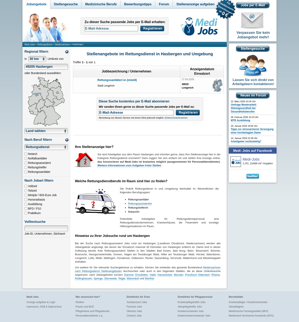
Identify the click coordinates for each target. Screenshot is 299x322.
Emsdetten (141, 274)
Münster (178, 274)
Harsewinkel (165, 274)
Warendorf (133, 278)
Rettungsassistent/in (140, 203)
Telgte (121, 278)
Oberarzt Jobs (134, 311)
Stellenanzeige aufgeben (195, 4)
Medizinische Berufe (101, 4)
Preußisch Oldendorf (197, 274)
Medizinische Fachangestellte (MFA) (248, 311)
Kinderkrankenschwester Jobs (194, 315)
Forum (164, 4)
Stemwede (110, 278)
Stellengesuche (66, 4)
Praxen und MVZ (85, 306)
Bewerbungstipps (138, 4)
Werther (149, 278)
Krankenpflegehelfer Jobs (191, 302)
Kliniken (80, 302)
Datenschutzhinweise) (177, 118)
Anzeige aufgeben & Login (41, 302)
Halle (153, 274)
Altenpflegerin (236, 306)
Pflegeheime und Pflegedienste (92, 311)
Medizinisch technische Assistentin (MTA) (251, 315)
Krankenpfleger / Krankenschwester (248, 302)
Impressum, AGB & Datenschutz (44, 306)
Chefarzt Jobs (134, 315)
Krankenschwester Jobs (191, 311)
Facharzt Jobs (134, 306)
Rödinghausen (83, 278)
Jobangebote (36, 4)
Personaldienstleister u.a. (89, 315)
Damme (129, 274)
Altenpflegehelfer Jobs (190, 306)
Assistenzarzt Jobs (137, 302)
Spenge (98, 278)
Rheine (215, 274)
